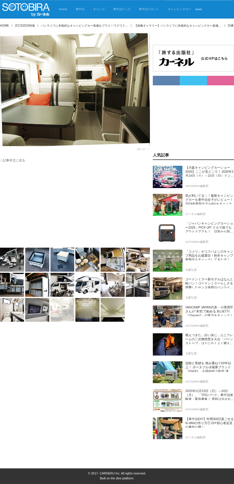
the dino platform (122, 478)
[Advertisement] (71, 206)
